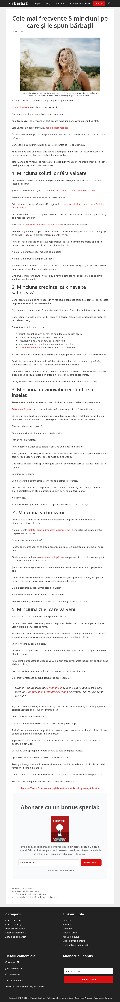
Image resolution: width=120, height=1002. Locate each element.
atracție (18, 891)
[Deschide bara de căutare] (109, 3)
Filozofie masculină (23, 888)
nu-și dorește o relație (30, 347)
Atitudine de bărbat (15, 936)
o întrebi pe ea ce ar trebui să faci (44, 224)
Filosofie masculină (15, 932)
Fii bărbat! (18, 3)
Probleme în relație (15, 928)
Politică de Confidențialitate (60, 998)
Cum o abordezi (13, 920)
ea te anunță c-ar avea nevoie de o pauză (74, 190)
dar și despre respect (57, 127)
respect (37, 891)
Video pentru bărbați (74, 940)
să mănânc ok (53, 687)
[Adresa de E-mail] (48, 862)
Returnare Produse (83, 998)
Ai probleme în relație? (80, 3)
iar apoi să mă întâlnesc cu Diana (48, 692)
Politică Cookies (37, 998)
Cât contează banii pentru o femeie (30, 894)
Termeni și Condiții (103, 998)
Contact (67, 920)
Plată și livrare (70, 932)
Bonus (99, 3)
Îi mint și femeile (20, 107)
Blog (48, 3)
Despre (37, 3)
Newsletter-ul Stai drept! (76, 944)
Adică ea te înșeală (22, 409)
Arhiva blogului (71, 936)
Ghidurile (59, 3)
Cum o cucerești (13, 924)
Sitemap (67, 924)
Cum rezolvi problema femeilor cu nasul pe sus (36, 897)
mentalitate (27, 891)
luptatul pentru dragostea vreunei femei (49, 529)
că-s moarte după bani (52, 557)
